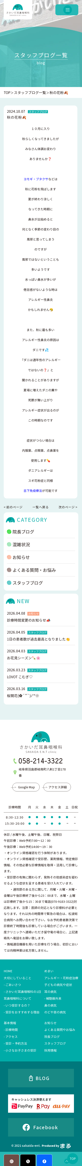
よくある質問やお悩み (59, 1029)
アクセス (11, 1036)
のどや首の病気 (55, 1012)
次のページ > (67, 507)
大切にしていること (17, 978)
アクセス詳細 (57, 787)
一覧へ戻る (40, 507)
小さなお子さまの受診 (20, 1050)
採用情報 (50, 1050)
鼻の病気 (50, 1005)
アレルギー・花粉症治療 (61, 978)
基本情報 (10, 1023)
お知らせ (50, 1023)
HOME (8, 971)
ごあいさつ (13, 984)
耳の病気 (50, 991)
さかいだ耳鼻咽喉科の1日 (23, 991)
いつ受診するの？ (17, 1005)
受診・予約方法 (16, 1043)
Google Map (26, 787)
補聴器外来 (53, 998)
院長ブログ (52, 1036)
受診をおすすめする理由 (22, 1012)
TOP (7, 92)
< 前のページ (13, 507)
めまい (49, 971)
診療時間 (11, 1029)
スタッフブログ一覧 (30, 92)
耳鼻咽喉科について (17, 998)
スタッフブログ (55, 1043)
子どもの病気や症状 (58, 984)
